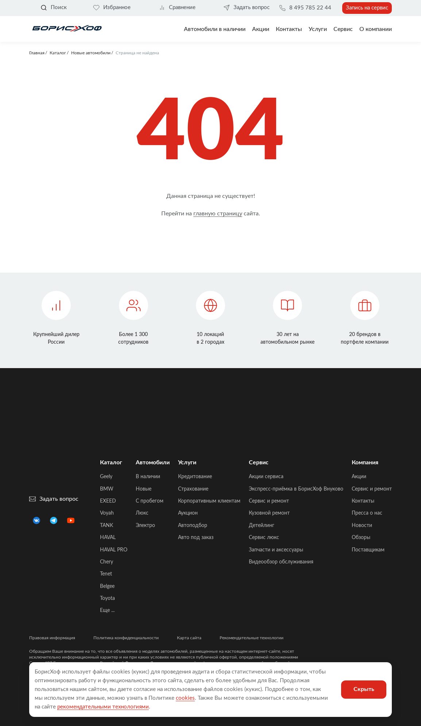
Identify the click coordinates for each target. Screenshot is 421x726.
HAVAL (108, 537)
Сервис (343, 29)
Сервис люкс (264, 537)
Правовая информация (52, 638)
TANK (106, 525)
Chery (106, 562)
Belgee (107, 586)
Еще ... (107, 610)
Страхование (193, 489)
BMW (106, 489)
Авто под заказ (195, 537)
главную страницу (217, 213)
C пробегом (149, 501)
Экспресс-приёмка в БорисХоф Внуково (296, 489)
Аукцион (188, 513)
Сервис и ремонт (269, 501)
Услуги (318, 29)
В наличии (148, 476)
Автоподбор (192, 525)
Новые (143, 489)
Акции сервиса (266, 476)
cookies (185, 698)
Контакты (289, 29)
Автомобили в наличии (215, 29)
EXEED (108, 501)
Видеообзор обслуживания (281, 562)
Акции (359, 476)
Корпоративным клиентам (209, 501)
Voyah (107, 513)
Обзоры (361, 537)
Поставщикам (368, 550)
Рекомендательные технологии (251, 638)
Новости (362, 525)
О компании (375, 29)
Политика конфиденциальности (126, 638)
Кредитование (195, 476)
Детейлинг (261, 525)
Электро (145, 525)
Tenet (106, 574)
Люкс (142, 513)
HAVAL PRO (113, 550)
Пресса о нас (367, 513)
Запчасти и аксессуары (276, 550)
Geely (106, 476)
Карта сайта (189, 638)
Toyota (107, 598)
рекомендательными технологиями (103, 707)
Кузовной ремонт (269, 513)
